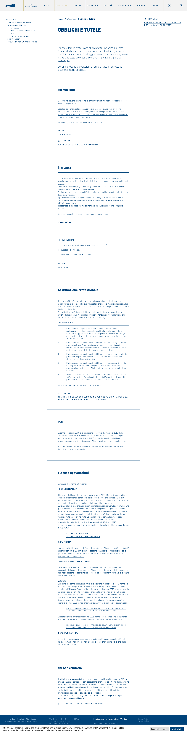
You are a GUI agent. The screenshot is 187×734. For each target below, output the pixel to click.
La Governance (31, 5)
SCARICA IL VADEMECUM (84, 704)
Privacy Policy (143, 721)
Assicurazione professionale (23, 31)
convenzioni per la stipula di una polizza (84, 386)
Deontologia (13, 39)
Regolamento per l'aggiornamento (78, 145)
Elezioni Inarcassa (70, 250)
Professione (62, 5)
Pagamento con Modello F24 (76, 254)
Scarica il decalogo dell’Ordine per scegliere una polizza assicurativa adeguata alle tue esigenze (93, 398)
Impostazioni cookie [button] (159, 729)
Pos (12, 33)
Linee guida (64, 134)
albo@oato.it (72, 203)
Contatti (140, 5)
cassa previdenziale (67, 645)
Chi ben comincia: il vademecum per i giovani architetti (162, 23)
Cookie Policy (143, 719)
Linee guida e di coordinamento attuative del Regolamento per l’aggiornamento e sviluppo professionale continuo (93, 114)
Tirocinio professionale (19, 22)
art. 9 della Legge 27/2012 (70, 318)
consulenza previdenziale (98, 214)
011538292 (67, 721)
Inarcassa (15, 28)
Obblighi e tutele (18, 25)
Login (156, 5)
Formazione (93, 5)
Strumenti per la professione (22, 42)
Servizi (77, 5)
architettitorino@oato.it (61, 723)
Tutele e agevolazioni (20, 36)
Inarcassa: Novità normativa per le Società (84, 245)
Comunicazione (124, 5)
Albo (46, 5)
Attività (108, 5)
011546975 (56, 721)
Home (60, 19)
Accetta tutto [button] (177, 729)
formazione (99, 123)
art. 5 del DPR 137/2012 (94, 318)
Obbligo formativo (66, 576)
